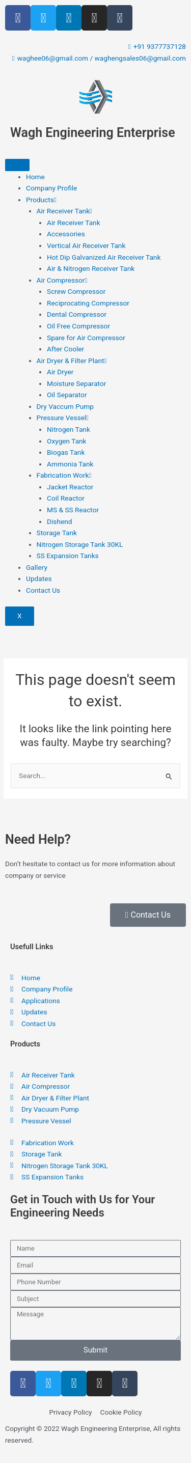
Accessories (66, 234)
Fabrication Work (64, 475)
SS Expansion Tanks (68, 555)
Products (41, 200)
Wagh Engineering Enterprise (92, 132)
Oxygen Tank (67, 441)
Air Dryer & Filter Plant (72, 360)
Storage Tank (57, 533)
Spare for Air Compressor (86, 338)
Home (35, 177)
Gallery (36, 567)
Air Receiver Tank (65, 211)
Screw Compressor (76, 291)
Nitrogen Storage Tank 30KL (80, 544)
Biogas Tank (66, 452)
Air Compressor (62, 280)
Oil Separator (67, 395)
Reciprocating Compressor (88, 303)
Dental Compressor (76, 314)
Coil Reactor (66, 498)
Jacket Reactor (70, 487)
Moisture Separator (76, 383)
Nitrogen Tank (68, 429)
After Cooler (65, 349)
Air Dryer (60, 372)
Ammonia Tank (70, 464)
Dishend (59, 521)
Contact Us (43, 590)
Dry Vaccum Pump (65, 406)
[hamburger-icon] (17, 165)
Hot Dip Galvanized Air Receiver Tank (103, 257)
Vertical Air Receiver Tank (86, 245)
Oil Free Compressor (78, 326)
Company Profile (51, 188)
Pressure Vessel (63, 417)
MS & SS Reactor (73, 510)
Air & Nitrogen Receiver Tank (90, 268)
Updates (38, 578)
